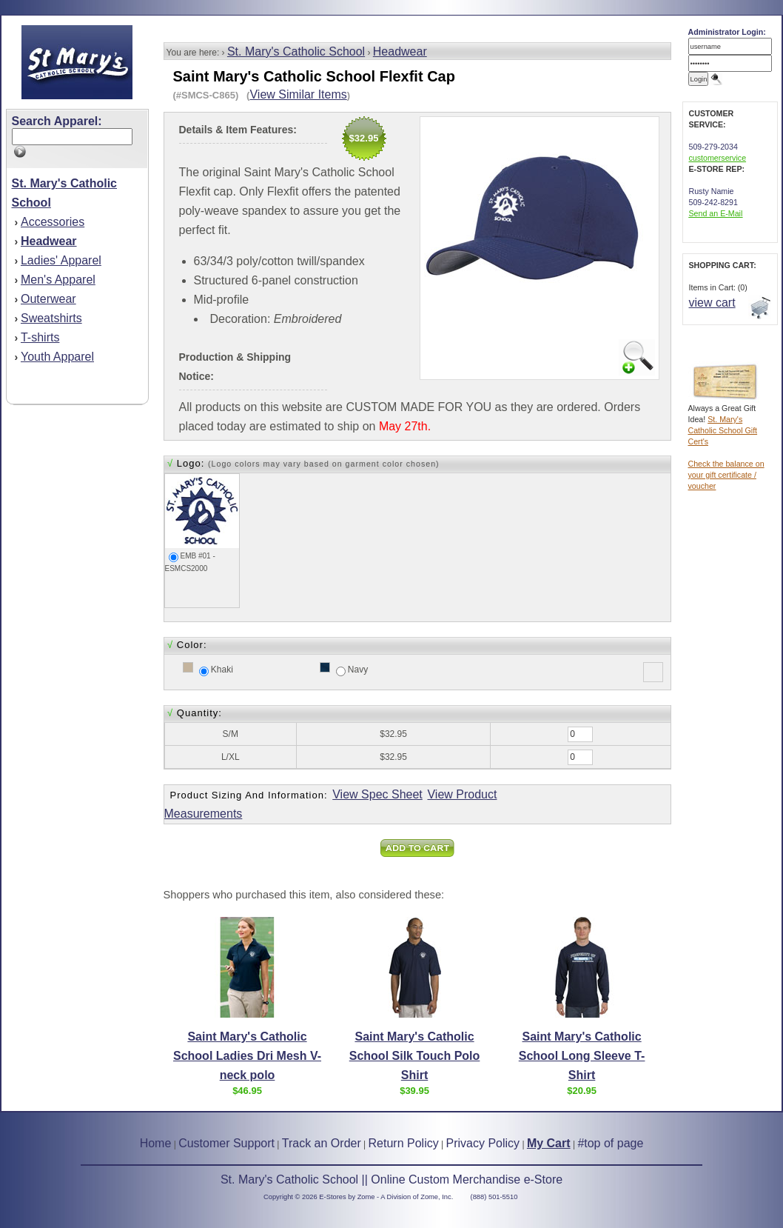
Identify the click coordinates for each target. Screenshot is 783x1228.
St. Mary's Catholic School (296, 51)
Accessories (52, 222)
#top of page (610, 1143)
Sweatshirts (51, 318)
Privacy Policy (483, 1143)
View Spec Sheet (377, 794)
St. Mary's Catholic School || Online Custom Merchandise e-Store (391, 1179)
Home (156, 1143)
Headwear (400, 51)
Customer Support (226, 1143)
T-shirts (40, 337)
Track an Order (321, 1143)
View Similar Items (297, 94)
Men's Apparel (58, 279)
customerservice (718, 157)
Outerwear (48, 299)
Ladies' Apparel (61, 260)
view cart (712, 302)
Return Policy (404, 1143)
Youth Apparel (57, 356)
